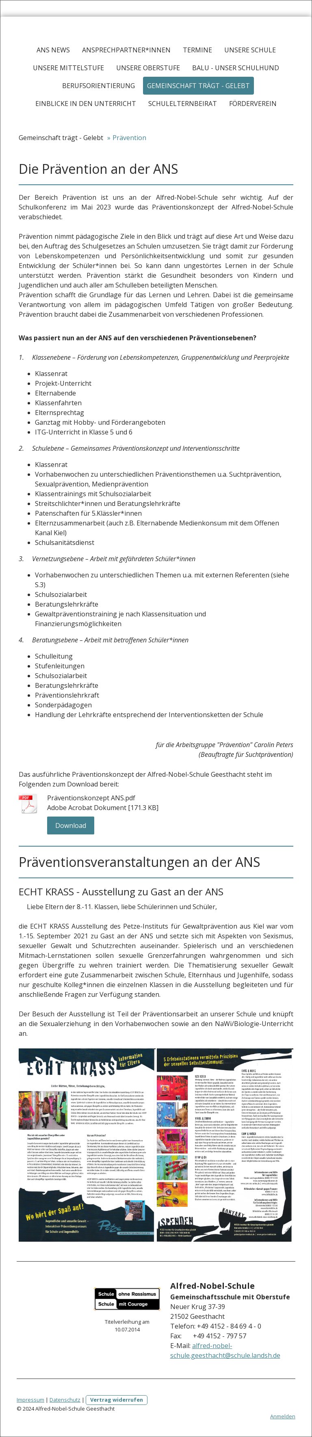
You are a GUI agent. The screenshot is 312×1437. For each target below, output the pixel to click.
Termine (197, 49)
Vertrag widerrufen (116, 1399)
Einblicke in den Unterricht (85, 103)
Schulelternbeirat (182, 103)
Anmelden (282, 1416)
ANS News (53, 49)
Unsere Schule (250, 49)
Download (70, 825)
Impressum (30, 1399)
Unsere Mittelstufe (68, 67)
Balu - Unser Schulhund (235, 67)
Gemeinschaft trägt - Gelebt (198, 85)
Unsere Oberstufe (148, 67)
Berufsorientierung (98, 85)
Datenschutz (65, 1399)
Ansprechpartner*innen (126, 49)
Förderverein (253, 103)
